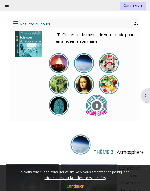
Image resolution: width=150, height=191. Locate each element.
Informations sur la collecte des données (75, 178)
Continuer (75, 186)
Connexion (132, 5)
